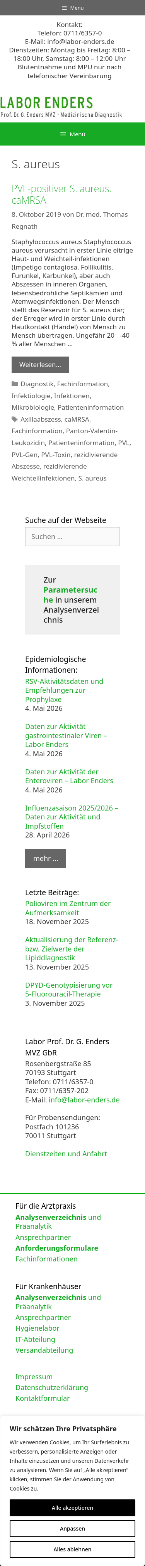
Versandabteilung (44, 1350)
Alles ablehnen (72, 1549)
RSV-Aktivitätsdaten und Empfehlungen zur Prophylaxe (64, 690)
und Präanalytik (58, 1222)
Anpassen (72, 1528)
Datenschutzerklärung (51, 1387)
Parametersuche (70, 595)
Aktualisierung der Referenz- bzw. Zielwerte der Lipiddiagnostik (71, 948)
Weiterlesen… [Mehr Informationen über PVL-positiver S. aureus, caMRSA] (40, 364)
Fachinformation (82, 383)
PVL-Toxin (55, 454)
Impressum (34, 1376)
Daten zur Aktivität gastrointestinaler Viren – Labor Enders (66, 735)
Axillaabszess (40, 419)
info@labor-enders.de (80, 41)
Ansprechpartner (43, 1237)
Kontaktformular (42, 1398)
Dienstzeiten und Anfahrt (66, 1153)
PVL (123, 442)
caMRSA (77, 419)
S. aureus (92, 478)
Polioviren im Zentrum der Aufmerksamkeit (68, 908)
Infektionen (72, 395)
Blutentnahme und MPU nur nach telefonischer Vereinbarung (69, 71)
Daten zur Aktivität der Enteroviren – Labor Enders (69, 776)
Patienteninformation (91, 407)
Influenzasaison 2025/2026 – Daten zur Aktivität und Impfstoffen (71, 817)
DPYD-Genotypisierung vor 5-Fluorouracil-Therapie (69, 989)
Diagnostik (36, 383)
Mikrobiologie (33, 407)
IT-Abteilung (35, 1339)
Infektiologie (31, 395)
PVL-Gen (25, 454)
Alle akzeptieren (72, 1507)
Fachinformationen (46, 1258)
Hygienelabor (37, 1328)
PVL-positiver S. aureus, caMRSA (61, 194)
